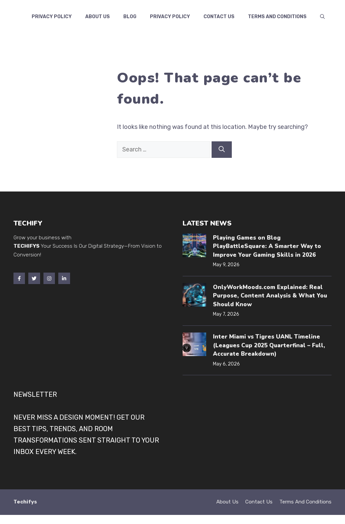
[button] (322, 17)
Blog (129, 17)
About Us (97, 17)
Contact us (218, 17)
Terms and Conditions (277, 17)
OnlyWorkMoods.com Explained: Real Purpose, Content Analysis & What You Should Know (270, 295)
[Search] (222, 149)
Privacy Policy (52, 17)
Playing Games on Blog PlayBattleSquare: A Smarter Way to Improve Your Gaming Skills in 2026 (267, 246)
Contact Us (259, 502)
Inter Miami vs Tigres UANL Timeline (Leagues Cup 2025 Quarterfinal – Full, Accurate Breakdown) (269, 345)
